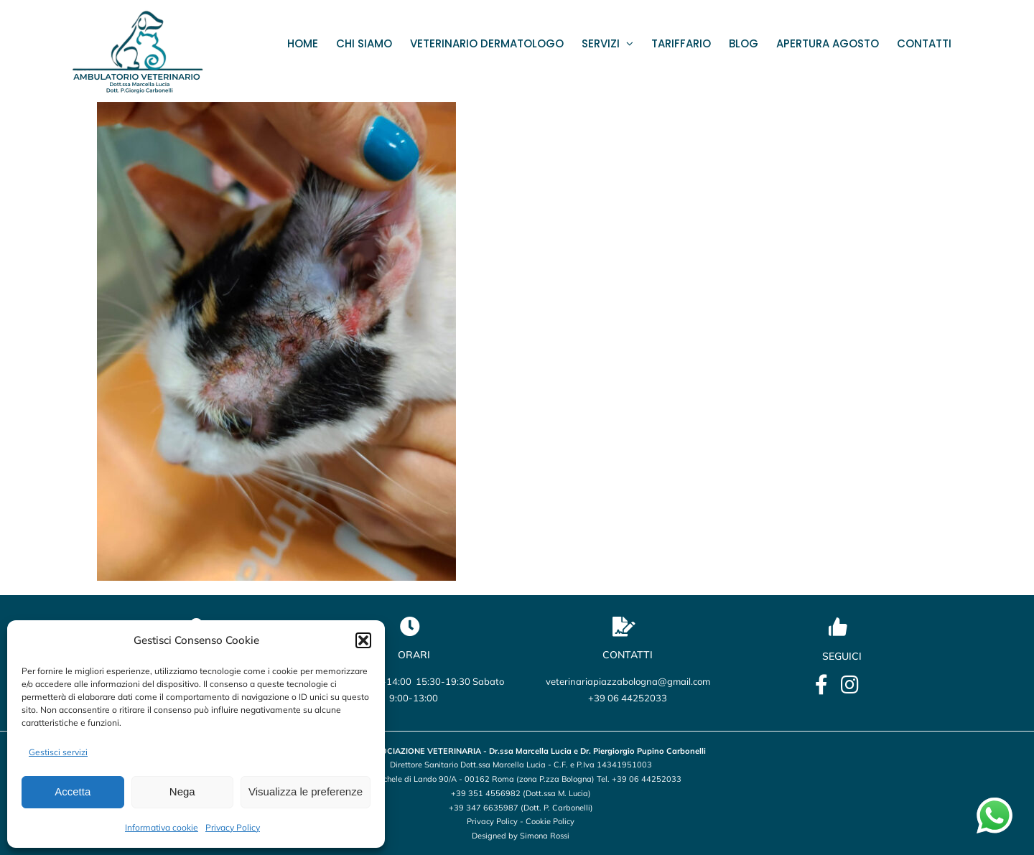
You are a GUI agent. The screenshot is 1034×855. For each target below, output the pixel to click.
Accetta (72, 791)
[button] (363, 640)
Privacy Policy (232, 827)
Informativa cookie (161, 827)
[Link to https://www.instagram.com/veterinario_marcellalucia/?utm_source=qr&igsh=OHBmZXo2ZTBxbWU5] (850, 685)
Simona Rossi (544, 836)
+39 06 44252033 (627, 698)
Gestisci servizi (58, 752)
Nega (182, 791)
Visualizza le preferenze (305, 791)
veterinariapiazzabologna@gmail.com (628, 681)
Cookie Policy (550, 821)
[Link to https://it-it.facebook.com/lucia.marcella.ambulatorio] (821, 685)
